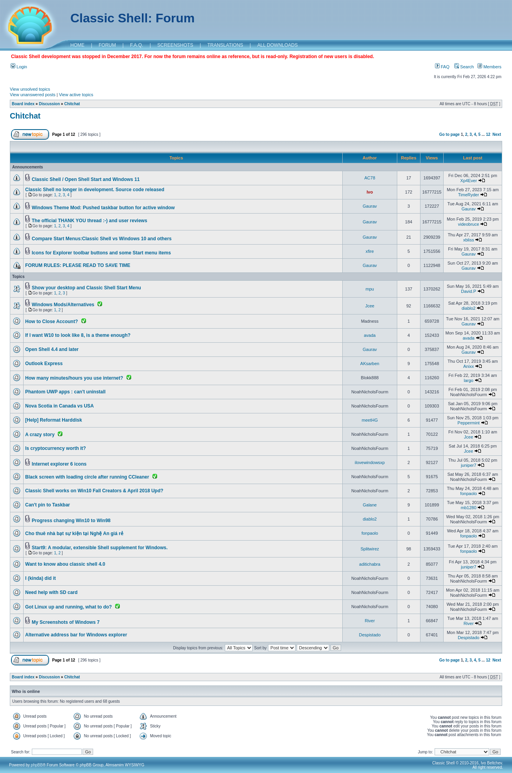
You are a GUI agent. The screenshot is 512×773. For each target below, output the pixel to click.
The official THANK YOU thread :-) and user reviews (89, 220)
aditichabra (369, 564)
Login (19, 66)
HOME (77, 45)
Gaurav (370, 206)
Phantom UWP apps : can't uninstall (65, 392)
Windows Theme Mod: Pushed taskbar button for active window (103, 207)
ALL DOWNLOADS (277, 45)
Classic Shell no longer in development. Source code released (94, 189)
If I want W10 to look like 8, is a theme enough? (77, 335)
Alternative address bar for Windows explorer (76, 635)
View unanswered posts (32, 94)
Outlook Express (43, 363)
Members (489, 66)
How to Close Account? (51, 321)
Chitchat (72, 104)
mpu (369, 289)
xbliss (468, 240)
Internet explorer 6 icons (59, 464)
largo (468, 380)
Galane (369, 505)
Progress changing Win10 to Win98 (71, 520)
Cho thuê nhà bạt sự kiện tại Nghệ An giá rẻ (74, 533)
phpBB (37, 765)
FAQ (442, 66)
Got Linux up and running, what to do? (68, 607)
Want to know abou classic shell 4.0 (65, 564)
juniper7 (468, 465)
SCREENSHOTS (175, 45)
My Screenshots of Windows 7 (66, 622)
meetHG (370, 420)
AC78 (369, 177)
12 (488, 134)
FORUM (107, 45)
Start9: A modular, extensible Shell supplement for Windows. (100, 547)
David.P (468, 291)
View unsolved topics (30, 89)
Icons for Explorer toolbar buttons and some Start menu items (101, 253)
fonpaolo (468, 493)
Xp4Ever (468, 180)
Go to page (449, 134)
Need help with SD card (51, 592)
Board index (23, 104)
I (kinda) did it (40, 578)
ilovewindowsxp (370, 462)
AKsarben (369, 363)
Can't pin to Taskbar (47, 505)
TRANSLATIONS (225, 45)
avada (370, 335)
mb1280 (469, 507)
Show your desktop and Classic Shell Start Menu (86, 288)
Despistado (369, 634)
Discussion (49, 104)
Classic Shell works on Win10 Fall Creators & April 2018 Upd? (94, 490)
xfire (370, 251)
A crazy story (40, 434)
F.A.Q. (136, 45)
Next (496, 134)
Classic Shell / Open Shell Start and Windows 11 (86, 179)
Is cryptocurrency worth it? (55, 448)
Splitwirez (369, 548)
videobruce (468, 224)
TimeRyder (468, 194)
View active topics (76, 94)
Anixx (468, 366)
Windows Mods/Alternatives (63, 304)
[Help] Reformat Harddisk (53, 420)
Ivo (370, 192)
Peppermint (468, 422)
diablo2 (468, 308)
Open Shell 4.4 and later (52, 349)
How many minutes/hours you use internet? (74, 378)
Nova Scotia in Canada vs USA (59, 406)
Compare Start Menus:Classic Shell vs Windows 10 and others (102, 238)
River (370, 620)
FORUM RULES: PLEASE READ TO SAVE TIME (77, 265)
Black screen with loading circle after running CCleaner (87, 477)
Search (464, 66)
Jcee (369, 305)
